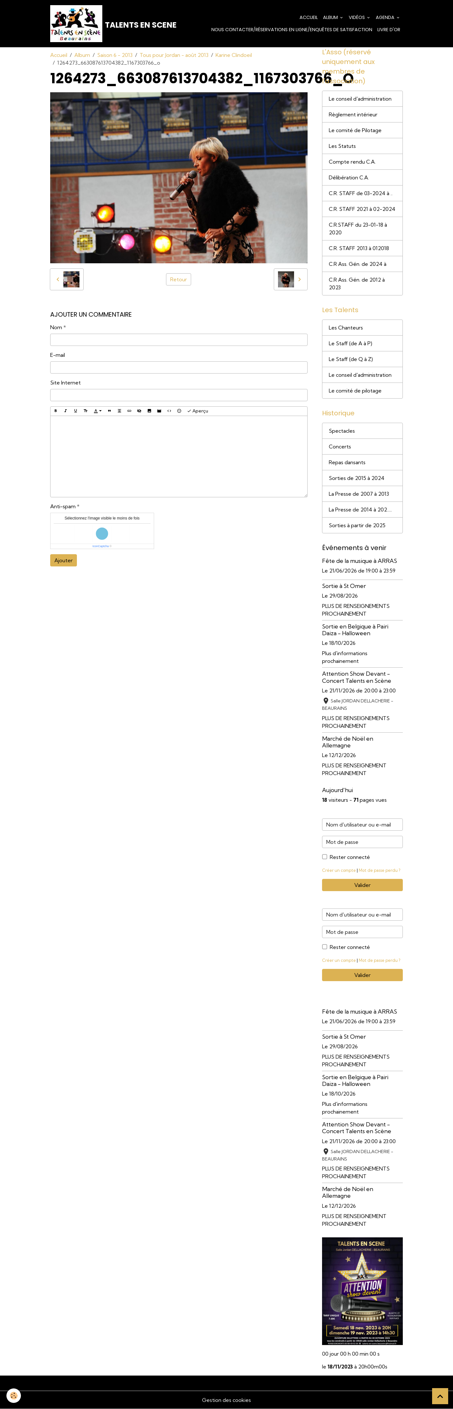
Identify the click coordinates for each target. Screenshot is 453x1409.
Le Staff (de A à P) (350, 343)
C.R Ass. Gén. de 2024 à (357, 264)
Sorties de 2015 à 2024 (356, 478)
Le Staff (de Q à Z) (351, 359)
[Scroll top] (440, 1396)
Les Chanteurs (346, 327)
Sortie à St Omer (344, 586)
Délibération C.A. (349, 177)
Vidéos (357, 17)
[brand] (101, 23)
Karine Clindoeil (234, 55)
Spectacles (342, 431)
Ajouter (63, 560)
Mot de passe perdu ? (379, 870)
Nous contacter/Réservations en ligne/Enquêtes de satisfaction (291, 29)
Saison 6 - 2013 (115, 55)
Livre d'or (388, 29)
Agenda (386, 17)
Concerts (340, 446)
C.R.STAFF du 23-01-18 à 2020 (358, 228)
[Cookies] (13, 1395)
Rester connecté (350, 857)
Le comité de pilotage (355, 390)
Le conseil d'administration (360, 98)
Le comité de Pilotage (355, 130)
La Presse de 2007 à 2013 (359, 494)
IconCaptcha (100, 546)
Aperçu (197, 411)
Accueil (309, 17)
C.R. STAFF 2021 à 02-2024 (362, 209)
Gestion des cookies (226, 1400)
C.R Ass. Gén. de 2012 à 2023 (357, 283)
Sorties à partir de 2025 (357, 525)
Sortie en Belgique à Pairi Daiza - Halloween (355, 630)
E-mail (57, 355)
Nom (56, 327)
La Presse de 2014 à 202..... (360, 509)
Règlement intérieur (353, 114)
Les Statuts (342, 146)
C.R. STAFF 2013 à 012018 (359, 248)
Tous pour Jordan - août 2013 (174, 55)
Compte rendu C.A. (352, 161)
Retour (178, 279)
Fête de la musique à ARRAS (359, 560)
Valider (362, 885)
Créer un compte (339, 870)
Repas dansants (347, 462)
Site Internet (65, 382)
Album (331, 17)
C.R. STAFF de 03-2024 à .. (361, 193)
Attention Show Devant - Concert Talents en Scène (356, 677)
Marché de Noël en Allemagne (347, 742)
